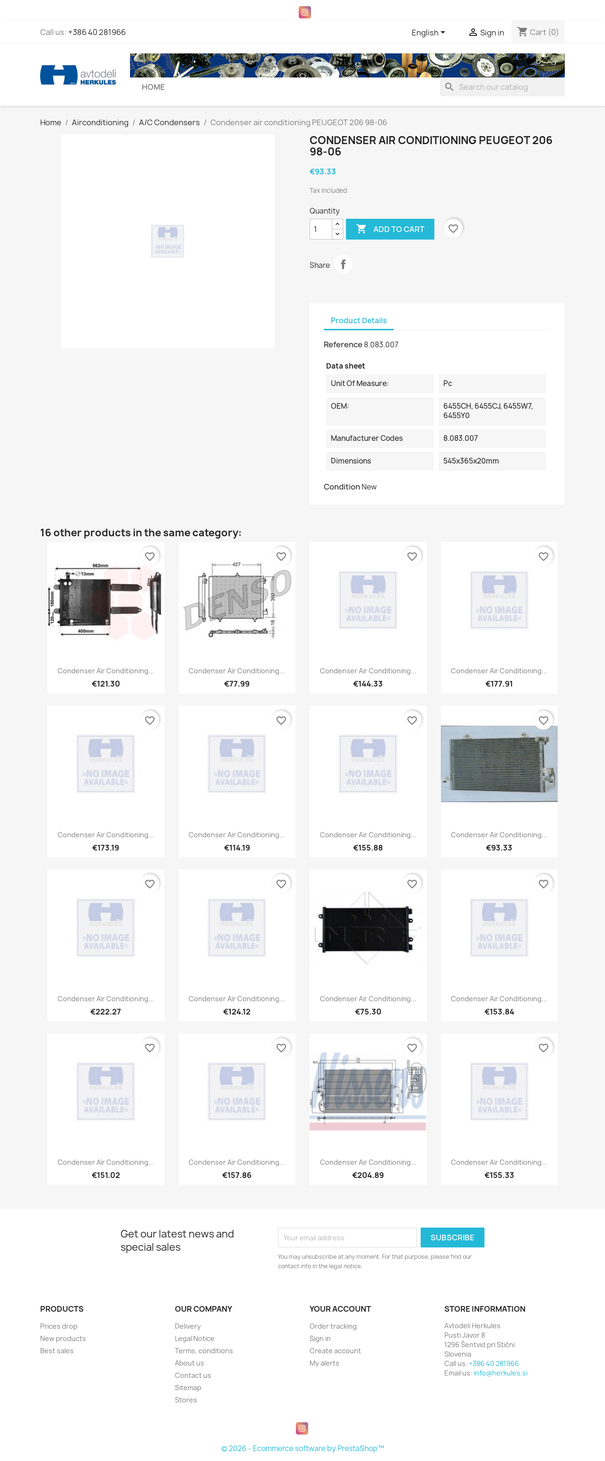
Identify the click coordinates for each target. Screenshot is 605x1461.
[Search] (502, 86)
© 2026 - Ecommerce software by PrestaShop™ (302, 1448)
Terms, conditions (204, 1350)
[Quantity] (321, 229)
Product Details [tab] (359, 321)
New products (63, 1338)
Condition (342, 486)
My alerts (324, 1362)
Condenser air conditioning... (106, 670)
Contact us (193, 1375)
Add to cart (390, 229)
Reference (343, 344)
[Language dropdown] (430, 33)
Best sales (57, 1350)
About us (189, 1362)
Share (343, 264)
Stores (186, 1399)
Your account (340, 1309)
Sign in (320, 1338)
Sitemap (188, 1387)
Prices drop (59, 1326)
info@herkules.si (500, 1372)
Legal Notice (195, 1338)
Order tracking (333, 1326)
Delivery (188, 1326)
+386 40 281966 (97, 32)
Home (153, 87)
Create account (335, 1350)
